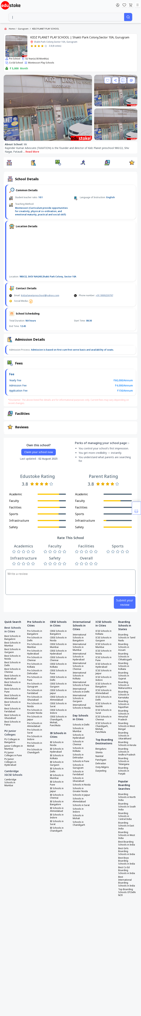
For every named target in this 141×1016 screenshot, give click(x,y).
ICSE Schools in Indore (103, 679)
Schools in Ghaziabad (78, 780)
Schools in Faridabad (78, 773)
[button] (9, 162)
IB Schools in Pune (57, 783)
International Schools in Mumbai (79, 647)
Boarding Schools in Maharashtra (125, 685)
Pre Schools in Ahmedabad (34, 725)
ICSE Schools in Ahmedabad (103, 692)
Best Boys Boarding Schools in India (126, 860)
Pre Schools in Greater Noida (34, 711)
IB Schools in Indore (57, 816)
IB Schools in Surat (57, 823)
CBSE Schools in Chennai (58, 659)
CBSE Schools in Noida (58, 639)
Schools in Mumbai (78, 730)
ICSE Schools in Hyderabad (103, 665)
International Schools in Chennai (79, 666)
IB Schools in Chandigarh (57, 829)
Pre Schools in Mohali (34, 744)
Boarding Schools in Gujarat (123, 675)
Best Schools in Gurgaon (12, 651)
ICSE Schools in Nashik (103, 705)
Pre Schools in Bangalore (34, 632)
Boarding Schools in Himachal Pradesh (123, 715)
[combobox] (66, 17)
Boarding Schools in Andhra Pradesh (126, 751)
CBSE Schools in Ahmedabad (58, 698)
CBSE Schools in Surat (58, 705)
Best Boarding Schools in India (126, 843)
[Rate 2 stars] (35, 46)
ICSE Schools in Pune (103, 659)
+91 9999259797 (104, 295)
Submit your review (124, 602)
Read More (32, 151)
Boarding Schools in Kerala (127, 744)
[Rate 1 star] (31, 46)
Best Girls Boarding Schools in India (126, 851)
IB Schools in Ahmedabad (57, 810)
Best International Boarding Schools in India (126, 881)
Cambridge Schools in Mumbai (10, 782)
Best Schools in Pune (12, 690)
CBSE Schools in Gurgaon (58, 685)
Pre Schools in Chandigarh (34, 751)
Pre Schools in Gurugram (34, 685)
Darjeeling (100, 770)
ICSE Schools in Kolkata (103, 632)
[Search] (128, 17)
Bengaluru (100, 748)
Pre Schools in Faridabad (34, 692)
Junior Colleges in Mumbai (13, 747)
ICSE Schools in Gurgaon (103, 639)
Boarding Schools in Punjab (123, 770)
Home (12, 28)
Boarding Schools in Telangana (123, 761)
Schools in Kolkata (78, 750)
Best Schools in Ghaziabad (12, 717)
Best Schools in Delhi (12, 664)
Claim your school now (38, 452)
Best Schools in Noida (12, 657)
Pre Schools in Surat (34, 731)
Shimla (98, 752)
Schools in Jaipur (81, 795)
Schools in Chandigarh (79, 823)
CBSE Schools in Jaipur (58, 692)
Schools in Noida (82, 784)
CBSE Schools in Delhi (58, 679)
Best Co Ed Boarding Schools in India (126, 870)
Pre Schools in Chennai (34, 659)
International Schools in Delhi (81, 690)
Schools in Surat (81, 805)
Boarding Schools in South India (127, 806)
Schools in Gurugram (78, 766)
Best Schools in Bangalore (12, 638)
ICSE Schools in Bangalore (103, 685)
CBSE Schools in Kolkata (58, 665)
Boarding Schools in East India (126, 825)
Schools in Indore (78, 810)
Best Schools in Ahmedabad (12, 697)
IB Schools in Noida (57, 744)
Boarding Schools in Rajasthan (123, 704)
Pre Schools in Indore (34, 738)
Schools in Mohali (78, 817)
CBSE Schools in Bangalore (58, 632)
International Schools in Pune (81, 684)
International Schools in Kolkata (79, 675)
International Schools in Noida (82, 706)
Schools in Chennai (78, 743)
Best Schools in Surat (12, 703)
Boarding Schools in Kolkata (123, 666)
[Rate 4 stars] (42, 46)
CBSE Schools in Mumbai (58, 646)
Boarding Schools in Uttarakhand (124, 735)
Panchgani (100, 759)
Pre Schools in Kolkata (34, 665)
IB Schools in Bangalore (57, 803)
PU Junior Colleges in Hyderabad (10, 762)
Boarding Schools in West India (126, 835)
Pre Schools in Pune (34, 679)
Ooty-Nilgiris (102, 767)
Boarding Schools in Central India (125, 816)
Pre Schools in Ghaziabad (34, 698)
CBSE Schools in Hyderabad (58, 652)
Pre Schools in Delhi (34, 639)
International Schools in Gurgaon (79, 698)
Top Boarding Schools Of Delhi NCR (127, 892)
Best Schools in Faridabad (12, 710)
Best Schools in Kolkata (12, 684)
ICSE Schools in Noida (103, 652)
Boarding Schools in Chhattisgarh (125, 656)
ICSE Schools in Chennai (103, 718)
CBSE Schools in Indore (58, 711)
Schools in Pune (81, 761)
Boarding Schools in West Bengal (126, 726)
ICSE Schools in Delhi (103, 698)
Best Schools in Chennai (12, 670)
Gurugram (23, 28)
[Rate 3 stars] (38, 46)
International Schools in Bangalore (79, 637)
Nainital (99, 756)
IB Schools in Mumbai (57, 777)
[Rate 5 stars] (45, 46)
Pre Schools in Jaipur (34, 718)
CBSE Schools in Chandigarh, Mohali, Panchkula (58, 721)
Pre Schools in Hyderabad (34, 652)
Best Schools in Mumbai (12, 644)
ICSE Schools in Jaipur (103, 672)
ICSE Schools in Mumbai (103, 646)
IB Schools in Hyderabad (57, 750)
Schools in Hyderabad (78, 736)
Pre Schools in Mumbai (34, 646)
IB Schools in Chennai (57, 796)
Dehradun (100, 763)
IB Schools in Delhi (57, 770)
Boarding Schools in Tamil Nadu (126, 637)
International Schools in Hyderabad (79, 656)
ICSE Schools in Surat (103, 711)
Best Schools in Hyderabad (12, 677)
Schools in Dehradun (78, 756)
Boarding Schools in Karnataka (123, 694)
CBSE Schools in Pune (58, 672)
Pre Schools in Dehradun (34, 672)
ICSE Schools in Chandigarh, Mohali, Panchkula (103, 728)
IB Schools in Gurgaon (57, 763)
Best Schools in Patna (12, 723)
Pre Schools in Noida (34, 705)
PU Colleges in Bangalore (12, 741)
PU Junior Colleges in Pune (13, 754)
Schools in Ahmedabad (79, 800)
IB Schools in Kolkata (57, 757)
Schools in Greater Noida (80, 790)
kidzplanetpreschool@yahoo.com (40, 295)
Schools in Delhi (81, 724)
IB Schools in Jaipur (57, 790)
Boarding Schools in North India (127, 797)
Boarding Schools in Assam (123, 647)
